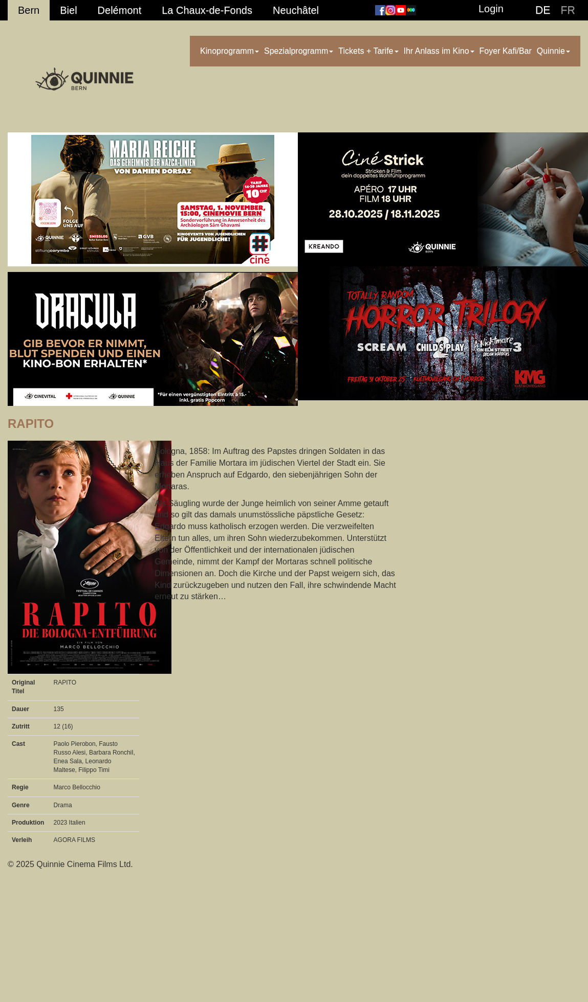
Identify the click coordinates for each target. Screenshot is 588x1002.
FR (568, 10)
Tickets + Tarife (368, 51)
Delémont (120, 10)
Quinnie (553, 51)
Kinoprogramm (229, 51)
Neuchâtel (296, 10)
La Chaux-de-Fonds (207, 10)
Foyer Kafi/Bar (506, 51)
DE (543, 10)
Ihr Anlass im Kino (439, 51)
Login (491, 8)
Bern (28, 10)
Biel (68, 10)
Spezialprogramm (298, 51)
